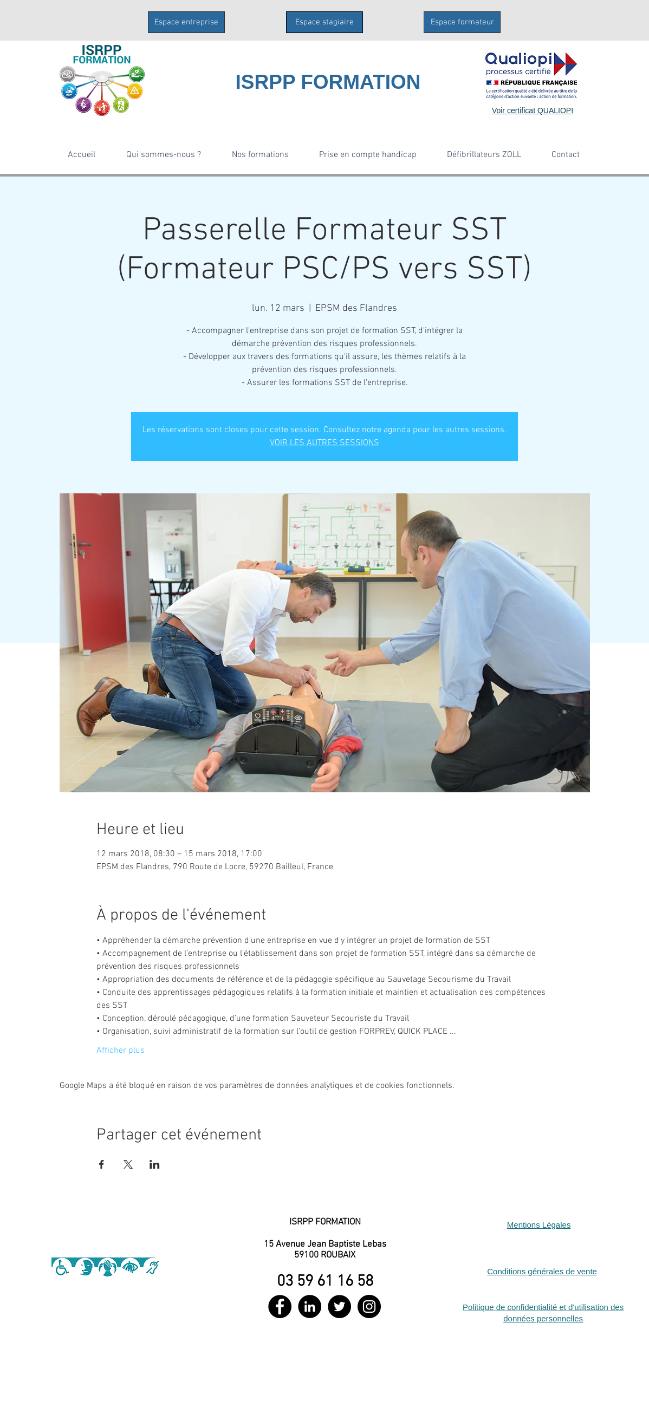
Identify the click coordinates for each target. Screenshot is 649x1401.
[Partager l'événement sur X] (128, 1164)
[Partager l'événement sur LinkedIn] (155, 1164)
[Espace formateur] (462, 22)
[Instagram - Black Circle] (369, 1306)
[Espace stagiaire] (324, 22)
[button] (163, 155)
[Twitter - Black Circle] (339, 1306)
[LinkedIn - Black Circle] (309, 1306)
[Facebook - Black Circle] (279, 1306)
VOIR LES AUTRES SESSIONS (324, 443)
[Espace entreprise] (186, 22)
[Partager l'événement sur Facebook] (101, 1164)
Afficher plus (120, 1050)
